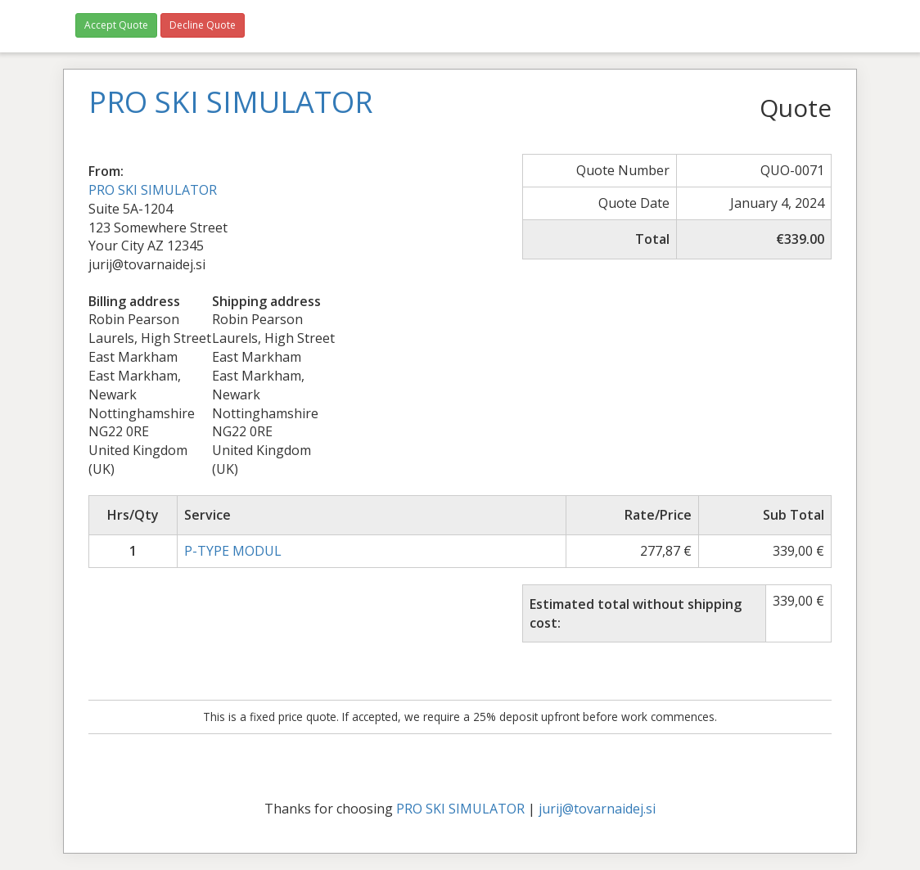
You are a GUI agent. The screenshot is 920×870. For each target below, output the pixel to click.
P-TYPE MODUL (233, 551)
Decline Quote (202, 25)
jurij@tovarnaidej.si (597, 809)
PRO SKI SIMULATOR (152, 190)
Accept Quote (116, 25)
